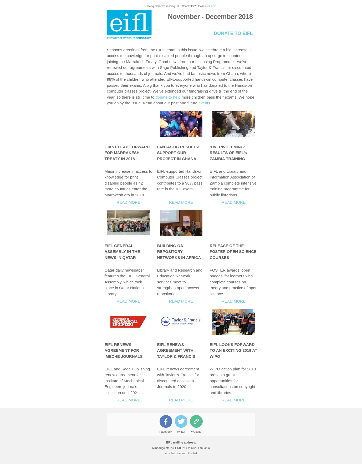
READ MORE (128, 202)
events (204, 103)
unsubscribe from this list (181, 453)
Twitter (181, 431)
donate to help (168, 97)
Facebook (165, 431)
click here (210, 6)
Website (196, 431)
